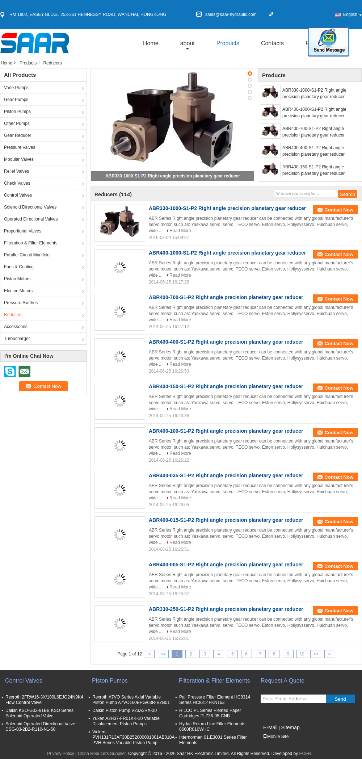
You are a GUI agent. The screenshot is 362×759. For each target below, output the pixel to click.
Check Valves (17, 183)
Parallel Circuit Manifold (27, 254)
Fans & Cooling (19, 266)
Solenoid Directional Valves (30, 207)
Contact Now (339, 210)
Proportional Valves (22, 231)
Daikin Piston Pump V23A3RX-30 (124, 710)
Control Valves (18, 195)
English (352, 14)
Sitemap (290, 727)
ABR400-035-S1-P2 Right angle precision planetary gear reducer (226, 475)
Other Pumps (17, 123)
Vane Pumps (16, 87)
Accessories (16, 326)
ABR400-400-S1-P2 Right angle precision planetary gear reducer (313, 151)
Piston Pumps (17, 111)
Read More (180, 230)
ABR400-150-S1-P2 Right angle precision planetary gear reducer (313, 170)
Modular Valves (19, 159)
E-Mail (270, 727)
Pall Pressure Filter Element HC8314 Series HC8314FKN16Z (214, 700)
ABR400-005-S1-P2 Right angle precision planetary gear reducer (226, 564)
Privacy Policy (60, 753)
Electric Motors (18, 290)
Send (340, 699)
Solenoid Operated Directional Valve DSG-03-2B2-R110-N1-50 (40, 726)
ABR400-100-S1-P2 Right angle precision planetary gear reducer (226, 431)
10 (301, 654)
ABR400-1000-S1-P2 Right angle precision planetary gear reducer (314, 112)
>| (330, 654)
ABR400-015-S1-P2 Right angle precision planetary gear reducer (226, 520)
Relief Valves (16, 171)
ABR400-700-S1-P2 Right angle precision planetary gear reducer (313, 132)
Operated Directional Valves (31, 219)
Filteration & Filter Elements (30, 243)
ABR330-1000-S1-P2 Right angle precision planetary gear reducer (172, 176)
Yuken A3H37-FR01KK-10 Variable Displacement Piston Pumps (126, 721)
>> (315, 654)
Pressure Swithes (21, 302)
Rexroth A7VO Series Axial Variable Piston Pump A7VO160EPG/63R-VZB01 (131, 700)
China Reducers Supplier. (103, 753)
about (187, 43)
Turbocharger (17, 338)
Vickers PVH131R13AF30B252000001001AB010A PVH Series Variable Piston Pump (133, 737)
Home (151, 43)
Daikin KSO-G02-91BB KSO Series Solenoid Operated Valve (39, 713)
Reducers (13, 314)
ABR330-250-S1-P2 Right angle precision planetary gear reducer (226, 609)
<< (163, 654)
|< (149, 654)
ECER (305, 753)
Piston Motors (17, 278)
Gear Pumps (16, 99)
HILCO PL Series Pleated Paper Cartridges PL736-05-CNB (210, 713)
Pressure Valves (19, 147)
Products (227, 43)
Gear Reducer (17, 135)
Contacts (272, 43)
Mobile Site (276, 736)
